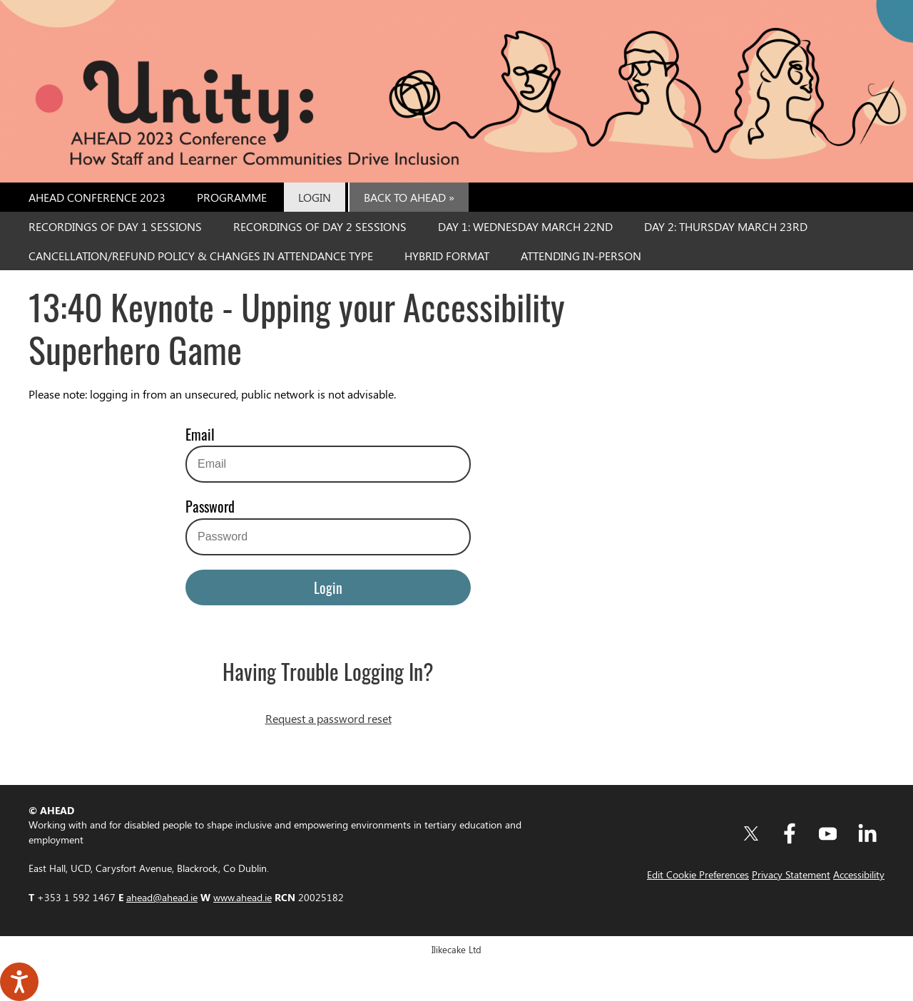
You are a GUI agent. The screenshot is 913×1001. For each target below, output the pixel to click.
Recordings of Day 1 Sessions (115, 226)
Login (314, 197)
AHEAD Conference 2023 (97, 197)
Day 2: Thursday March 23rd (725, 226)
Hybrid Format (446, 255)
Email (200, 434)
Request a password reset (328, 718)
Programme (232, 197)
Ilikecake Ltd (456, 949)
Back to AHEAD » (409, 197)
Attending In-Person (581, 255)
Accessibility (858, 874)
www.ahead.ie (242, 896)
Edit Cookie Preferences (698, 874)
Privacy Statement (791, 874)
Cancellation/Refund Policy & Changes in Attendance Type (201, 255)
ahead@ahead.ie (162, 896)
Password (210, 506)
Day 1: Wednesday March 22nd (525, 226)
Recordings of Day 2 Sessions (320, 226)
